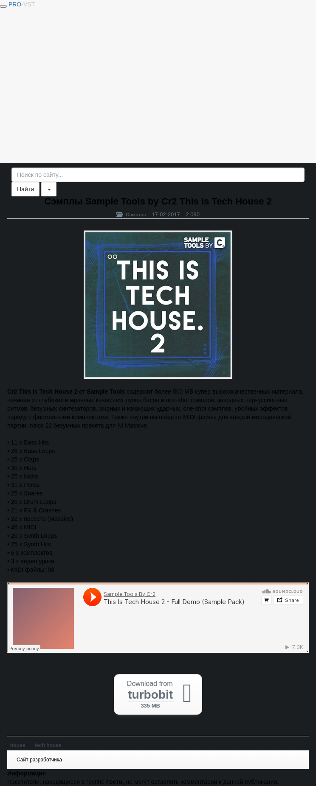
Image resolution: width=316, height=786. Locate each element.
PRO (21, 4)
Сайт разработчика (39, 760)
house (17, 745)
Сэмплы (136, 214)
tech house (47, 745)
